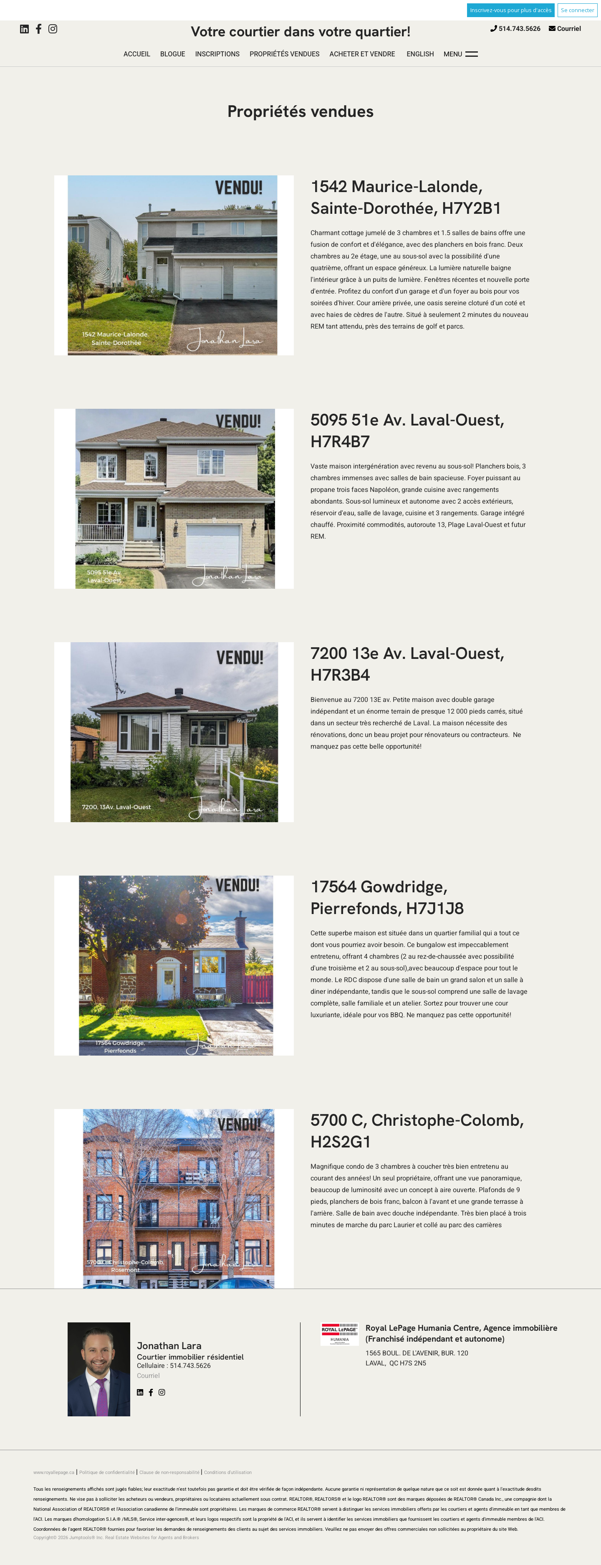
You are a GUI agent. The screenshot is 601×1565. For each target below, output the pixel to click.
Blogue (172, 54)
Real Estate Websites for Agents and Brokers (152, 1537)
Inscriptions (217, 54)
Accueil (137, 54)
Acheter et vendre (362, 54)
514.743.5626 (519, 29)
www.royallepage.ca (53, 1472)
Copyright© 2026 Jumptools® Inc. (68, 1537)
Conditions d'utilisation (228, 1472)
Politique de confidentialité (107, 1472)
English (420, 54)
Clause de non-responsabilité (170, 1472)
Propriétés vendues (284, 54)
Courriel (569, 29)
